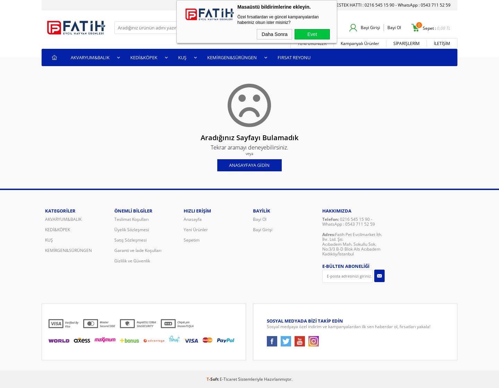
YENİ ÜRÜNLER (312, 43)
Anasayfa (193, 219)
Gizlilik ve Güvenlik (132, 261)
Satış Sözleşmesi (130, 240)
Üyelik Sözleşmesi (131, 230)
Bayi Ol (394, 27)
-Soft (213, 379)
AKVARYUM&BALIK (90, 57)
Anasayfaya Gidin (249, 165)
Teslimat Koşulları (131, 219)
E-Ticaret (228, 379)
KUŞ (182, 57)
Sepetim (192, 240)
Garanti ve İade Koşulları (137, 250)
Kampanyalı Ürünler (360, 43)
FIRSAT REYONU (294, 57)
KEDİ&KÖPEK (143, 57)
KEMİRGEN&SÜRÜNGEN (232, 57)
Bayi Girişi (370, 27)
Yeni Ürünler (196, 230)
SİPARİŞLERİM (406, 43)
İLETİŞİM (442, 43)
